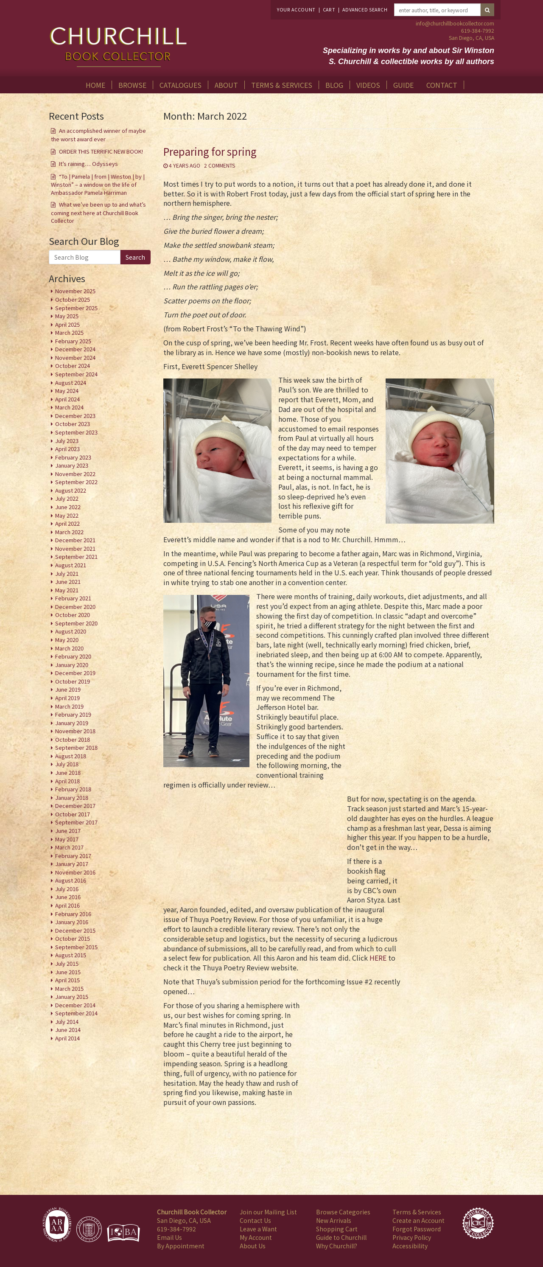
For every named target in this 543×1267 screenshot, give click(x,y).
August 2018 (70, 756)
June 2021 (68, 581)
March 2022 (69, 532)
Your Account (296, 9)
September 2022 (76, 482)
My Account (256, 1237)
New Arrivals (333, 1220)
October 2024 (72, 366)
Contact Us (255, 1220)
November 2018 (75, 731)
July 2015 (66, 963)
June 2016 (68, 897)
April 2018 (67, 781)
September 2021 (76, 556)
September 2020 (76, 623)
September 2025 (76, 308)
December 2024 (75, 349)
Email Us (169, 1237)
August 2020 (70, 631)
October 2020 (72, 615)
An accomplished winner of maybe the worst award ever (98, 134)
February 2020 (73, 656)
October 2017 (72, 814)
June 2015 (68, 972)
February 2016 (73, 914)
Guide (403, 85)
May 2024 (66, 391)
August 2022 (70, 490)
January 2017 (71, 864)
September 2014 (76, 1013)
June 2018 (68, 772)
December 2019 (75, 673)
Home (95, 85)
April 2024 (67, 399)
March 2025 (69, 332)
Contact (441, 85)
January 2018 (71, 797)
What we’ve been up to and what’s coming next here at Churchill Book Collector (98, 212)
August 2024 (70, 382)
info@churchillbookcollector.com (455, 23)
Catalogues (181, 85)
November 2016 (75, 872)
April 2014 (67, 1038)
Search (135, 257)
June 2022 (68, 507)
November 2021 (75, 548)
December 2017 (75, 806)
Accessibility (410, 1246)
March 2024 (69, 407)
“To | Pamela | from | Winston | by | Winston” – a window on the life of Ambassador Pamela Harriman (98, 184)
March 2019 (69, 706)
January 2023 (71, 465)
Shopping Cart (337, 1229)
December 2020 (75, 607)
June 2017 (68, 831)
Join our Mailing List (268, 1212)
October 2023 (72, 424)
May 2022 (66, 515)
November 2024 (75, 357)
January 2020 (71, 665)
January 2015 (71, 996)
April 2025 (67, 324)
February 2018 (73, 789)
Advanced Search (364, 9)
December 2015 (75, 930)
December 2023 (75, 416)
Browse (132, 85)
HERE (377, 958)
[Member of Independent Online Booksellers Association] (123, 1233)
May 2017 (66, 839)
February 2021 (73, 598)
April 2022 (67, 523)
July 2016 (66, 889)
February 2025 (73, 341)
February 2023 (73, 457)
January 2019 (71, 723)
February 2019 (73, 714)
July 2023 (66, 441)
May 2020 (66, 640)
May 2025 (66, 316)
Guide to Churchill (341, 1237)
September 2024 (76, 374)
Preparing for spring (210, 151)
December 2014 (75, 1005)
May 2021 (66, 590)
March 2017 (69, 847)
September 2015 (76, 947)
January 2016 (71, 922)
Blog (334, 85)
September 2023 (76, 432)
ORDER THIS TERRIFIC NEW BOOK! (101, 151)
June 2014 (68, 1030)
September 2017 (76, 822)
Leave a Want (258, 1229)
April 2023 (67, 449)
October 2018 (72, 739)
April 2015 (67, 980)
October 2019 (72, 681)
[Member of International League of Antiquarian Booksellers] (89, 1229)
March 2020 (69, 648)
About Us (253, 1246)
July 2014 (66, 1022)
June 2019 (68, 689)
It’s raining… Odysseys (88, 164)
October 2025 (72, 299)
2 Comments (219, 165)
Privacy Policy (411, 1237)
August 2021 (70, 565)
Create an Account (418, 1220)
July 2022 (66, 498)
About (226, 85)
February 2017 (73, 856)
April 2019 (67, 698)
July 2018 (66, 764)
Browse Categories (343, 1212)
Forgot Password (416, 1229)
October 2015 (72, 938)
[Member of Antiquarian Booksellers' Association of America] (56, 1224)
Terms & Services (281, 85)
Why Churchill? (336, 1246)
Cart (329, 9)
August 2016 (70, 880)
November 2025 (75, 291)
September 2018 (76, 747)
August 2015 (70, 955)
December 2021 (75, 540)
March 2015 (69, 988)
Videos (368, 85)
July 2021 (66, 573)
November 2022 (75, 474)
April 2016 (67, 905)
